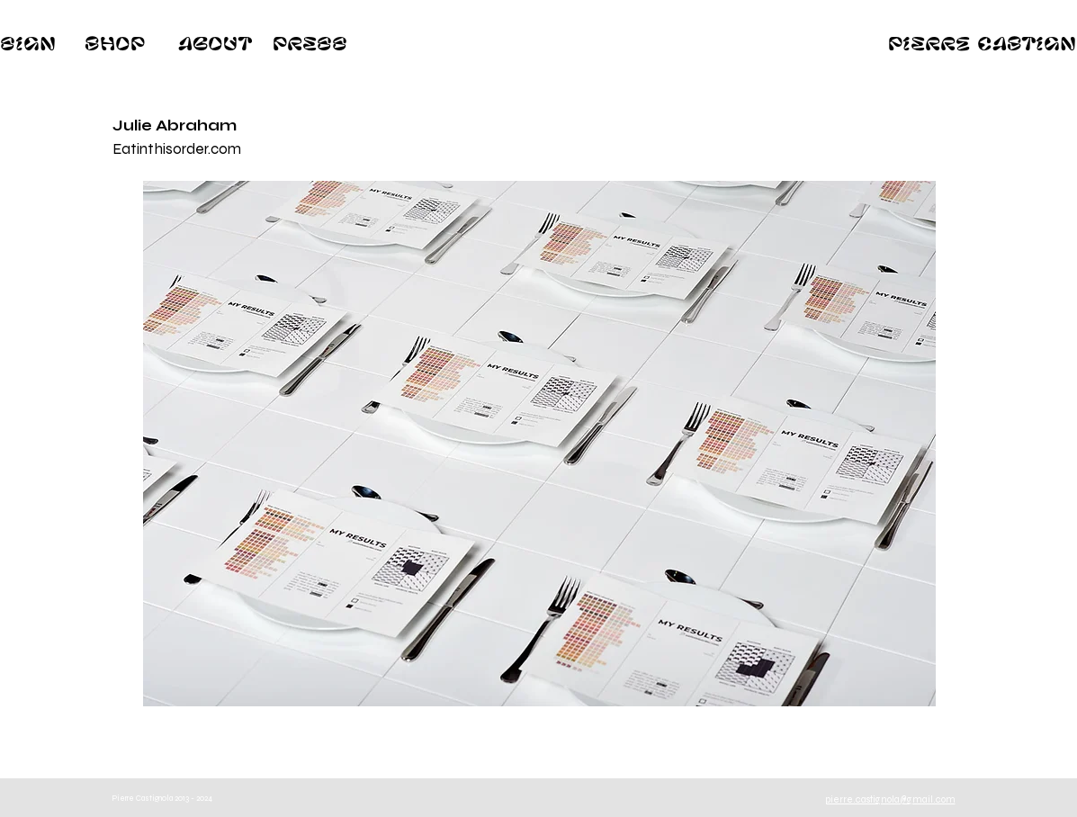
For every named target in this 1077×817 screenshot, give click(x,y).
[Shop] (115, 43)
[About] (215, 43)
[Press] (310, 43)
